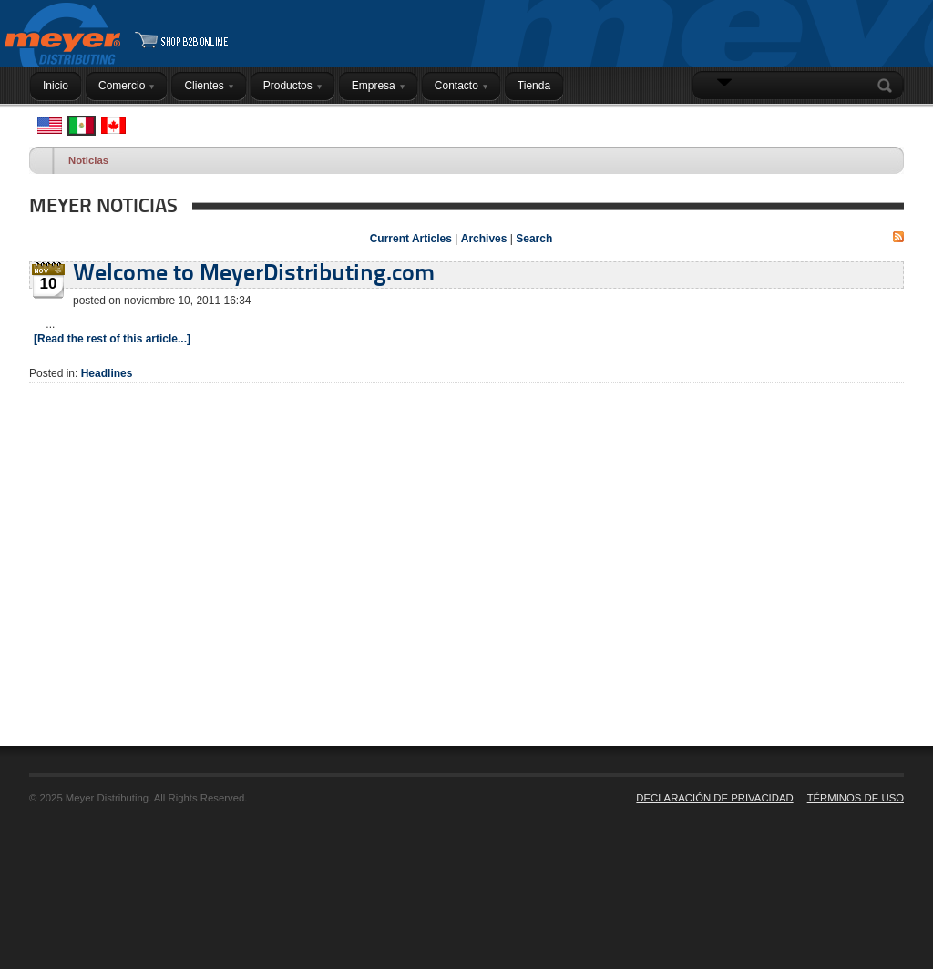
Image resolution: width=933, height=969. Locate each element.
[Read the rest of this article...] (112, 338)
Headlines (107, 373)
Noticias (88, 160)
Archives (484, 238)
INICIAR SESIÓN (857, 121)
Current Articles (411, 238)
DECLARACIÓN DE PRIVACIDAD (714, 797)
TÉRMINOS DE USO (855, 797)
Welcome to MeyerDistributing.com (254, 274)
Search (888, 85)
